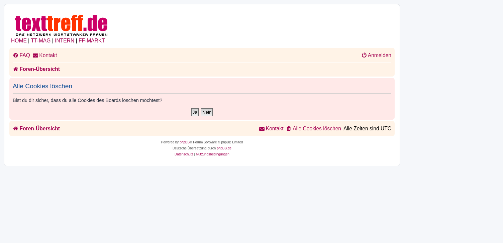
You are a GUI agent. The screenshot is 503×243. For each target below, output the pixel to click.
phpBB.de (224, 148)
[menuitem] (21, 55)
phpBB (185, 142)
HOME (19, 40)
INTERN (64, 40)
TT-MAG (41, 40)
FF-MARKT (92, 40)
